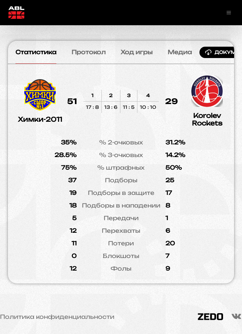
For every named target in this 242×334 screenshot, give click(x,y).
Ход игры (137, 52)
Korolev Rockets (207, 119)
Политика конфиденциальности (57, 316)
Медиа (180, 52)
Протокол (89, 52)
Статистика (35, 52)
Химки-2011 (40, 119)
